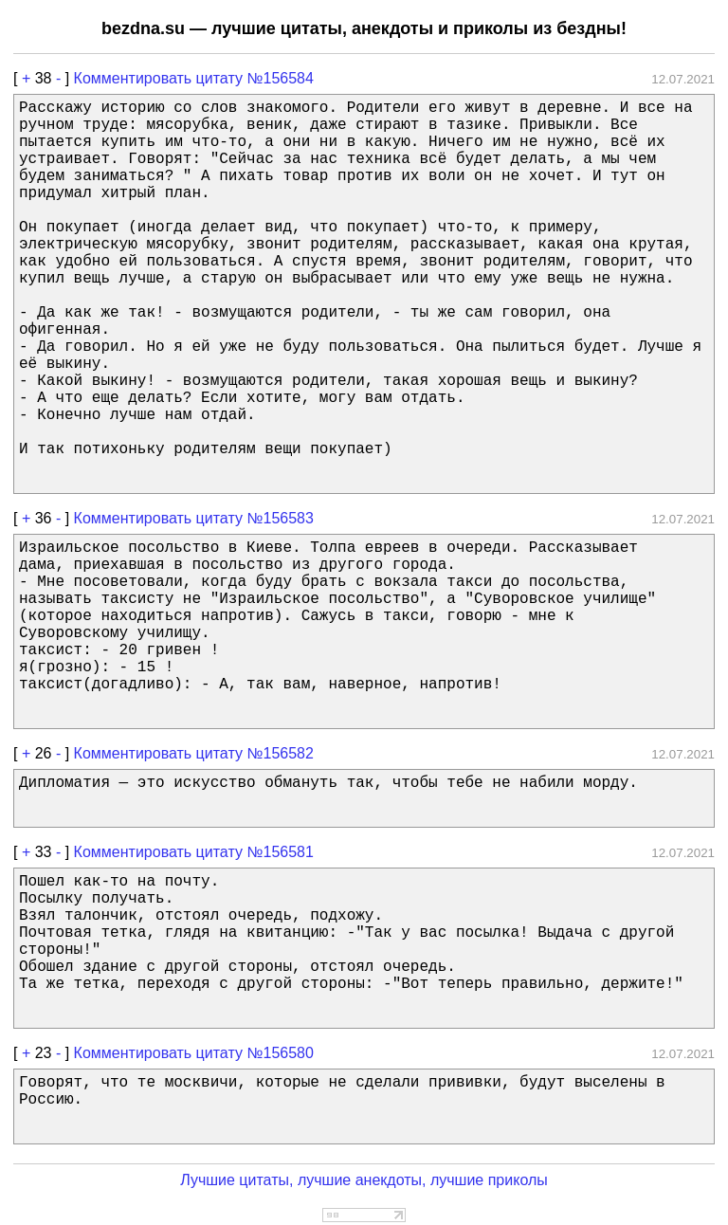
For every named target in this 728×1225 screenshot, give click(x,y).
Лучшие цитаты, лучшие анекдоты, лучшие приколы (364, 1180)
